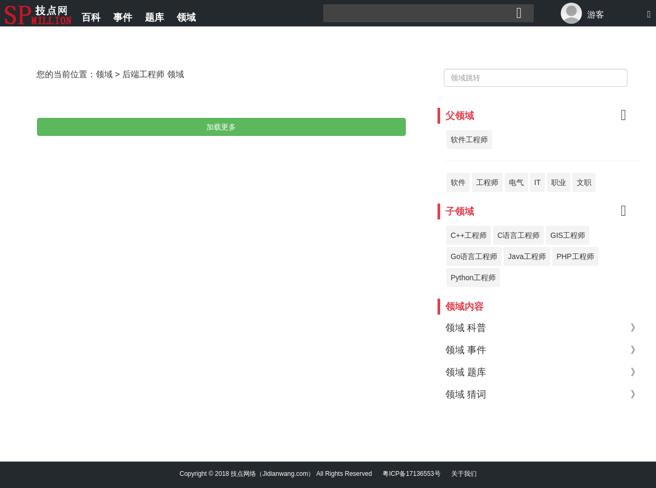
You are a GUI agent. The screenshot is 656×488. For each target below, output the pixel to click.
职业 (558, 182)
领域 (186, 17)
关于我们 (464, 473)
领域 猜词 (542, 394)
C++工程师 (469, 235)
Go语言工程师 (474, 256)
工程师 (487, 182)
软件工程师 (469, 139)
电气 (516, 182)
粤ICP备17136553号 (411, 473)
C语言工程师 (518, 235)
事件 (122, 17)
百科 (91, 17)
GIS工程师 (567, 235)
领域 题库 (542, 372)
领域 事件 (542, 350)
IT (537, 182)
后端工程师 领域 (153, 74)
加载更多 (221, 127)
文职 (584, 182)
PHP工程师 (575, 256)
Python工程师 (473, 277)
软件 (458, 182)
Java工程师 (527, 256)
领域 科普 (542, 328)
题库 (154, 17)
